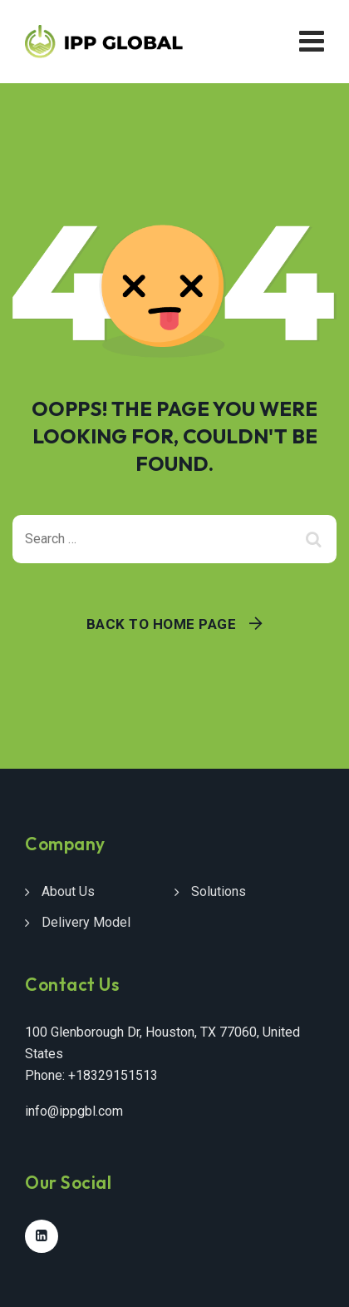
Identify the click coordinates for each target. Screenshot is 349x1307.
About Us (68, 891)
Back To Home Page (161, 624)
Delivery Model (86, 922)
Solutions (218, 891)
